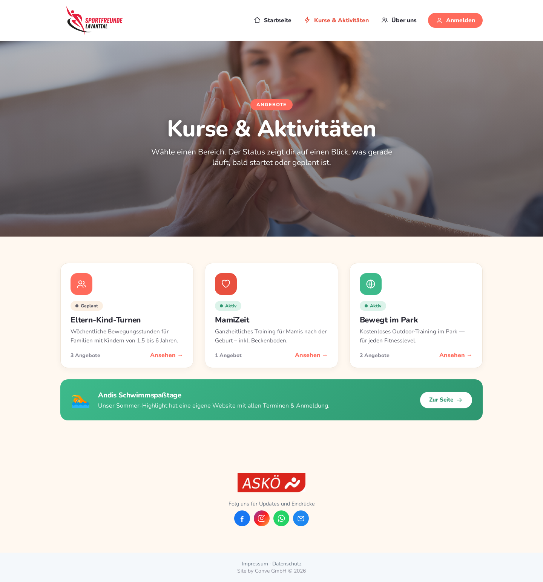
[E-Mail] (301, 518)
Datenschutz (286, 563)
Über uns (399, 20)
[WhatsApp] (281, 518)
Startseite (272, 20)
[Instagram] (262, 518)
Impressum (255, 563)
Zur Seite (446, 400)
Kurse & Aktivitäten (336, 20)
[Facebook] (242, 518)
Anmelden (455, 20)
